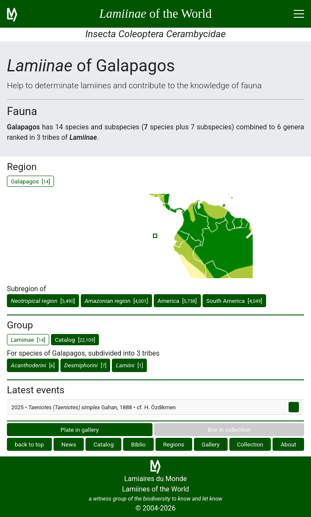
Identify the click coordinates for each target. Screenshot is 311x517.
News (68, 444)
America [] (177, 300)
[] (43, 300)
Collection (250, 444)
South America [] (234, 300)
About (288, 444)
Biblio (138, 444)
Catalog (103, 444)
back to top (29, 444)
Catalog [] (75, 339)
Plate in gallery (79, 429)
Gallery (211, 444)
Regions (173, 444)
